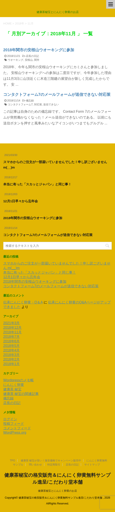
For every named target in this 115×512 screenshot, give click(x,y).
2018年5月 (11, 346)
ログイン (10, 419)
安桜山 (29, 59)
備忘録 (30, 100)
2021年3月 (11, 323)
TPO (12, 460)
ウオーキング (15, 59)
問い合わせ (35, 464)
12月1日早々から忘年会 (20, 201)
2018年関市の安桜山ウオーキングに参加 (38, 50)
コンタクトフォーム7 (20, 104)
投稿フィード (13, 423)
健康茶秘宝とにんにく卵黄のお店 (57, 490)
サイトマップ (92, 464)
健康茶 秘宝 (12, 389)
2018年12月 (12, 327)
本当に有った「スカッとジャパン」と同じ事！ (37, 184)
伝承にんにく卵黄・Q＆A (23, 302)
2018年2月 (11, 359)
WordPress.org (14, 432)
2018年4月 (11, 350)
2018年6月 (11, 341)
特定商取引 (53, 464)
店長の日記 (32, 56)
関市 (36, 59)
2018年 (19, 23)
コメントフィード (17, 428)
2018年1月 (11, 364)
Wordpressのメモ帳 (18, 380)
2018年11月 (12, 332)
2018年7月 (11, 337)
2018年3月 (11, 355)
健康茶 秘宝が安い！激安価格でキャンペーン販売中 (51, 460)
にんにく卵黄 (13, 385)
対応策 (38, 104)
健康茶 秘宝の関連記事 (21, 394)
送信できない (51, 104)
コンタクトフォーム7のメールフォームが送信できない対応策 (56, 94)
